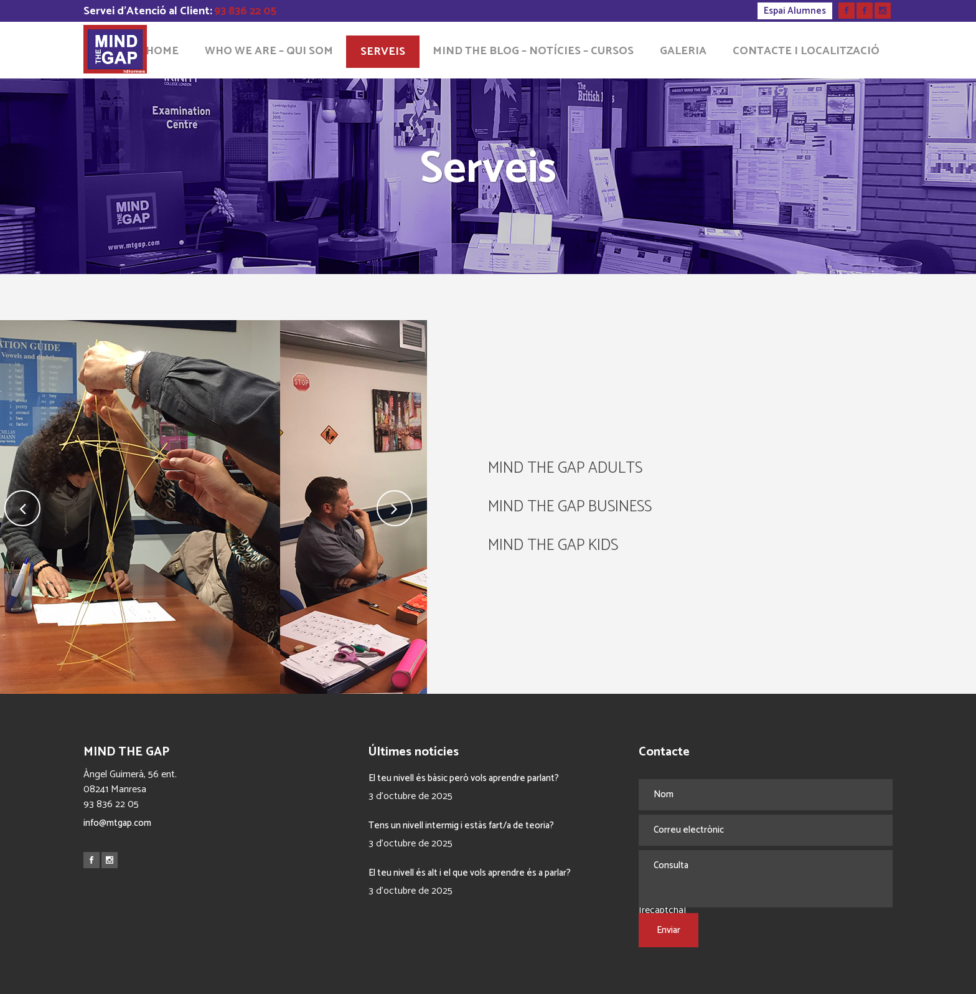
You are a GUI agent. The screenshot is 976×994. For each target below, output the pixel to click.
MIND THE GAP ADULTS (565, 468)
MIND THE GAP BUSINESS (570, 507)
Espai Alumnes (795, 11)
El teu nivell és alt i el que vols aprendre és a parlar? (469, 873)
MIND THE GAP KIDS (553, 545)
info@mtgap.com (117, 823)
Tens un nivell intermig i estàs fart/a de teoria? (461, 825)
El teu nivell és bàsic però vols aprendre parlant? (463, 778)
